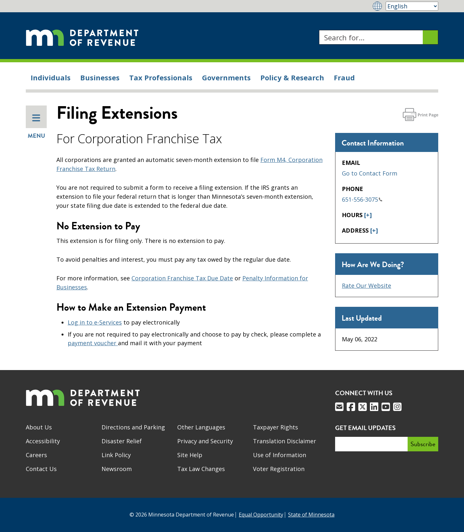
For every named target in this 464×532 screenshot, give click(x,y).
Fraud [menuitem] (344, 77)
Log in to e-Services (95, 322)
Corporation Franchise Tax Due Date (182, 278)
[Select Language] (412, 6)
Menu (36, 127)
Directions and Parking (133, 427)
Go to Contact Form (369, 173)
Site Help (189, 455)
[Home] (82, 37)
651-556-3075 (362, 199)
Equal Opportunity (261, 514)
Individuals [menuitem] (51, 77)
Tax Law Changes (201, 469)
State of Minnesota (311, 514)
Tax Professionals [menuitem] (160, 77)
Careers (36, 455)
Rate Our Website (366, 285)
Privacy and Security (205, 441)
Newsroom (117, 469)
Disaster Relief (122, 441)
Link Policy (116, 455)
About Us (39, 427)
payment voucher (93, 343)
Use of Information (279, 455)
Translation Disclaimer (284, 441)
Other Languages (201, 427)
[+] (368, 215)
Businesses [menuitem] (100, 77)
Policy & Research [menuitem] (292, 77)
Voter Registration (278, 469)
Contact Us (41, 469)
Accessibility (43, 441)
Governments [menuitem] (226, 77)
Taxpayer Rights (275, 427)
